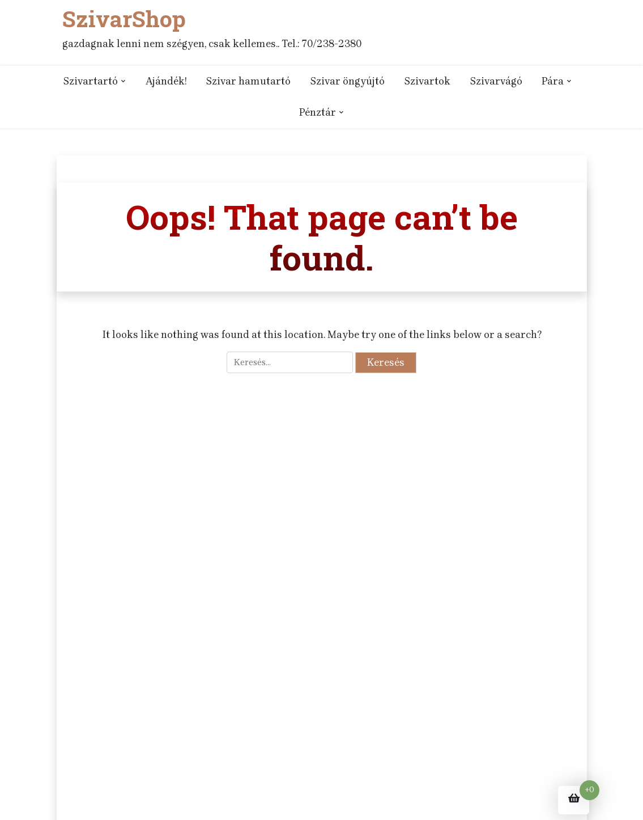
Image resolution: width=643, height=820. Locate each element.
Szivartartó (90, 81)
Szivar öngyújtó (347, 81)
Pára (553, 81)
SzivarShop (123, 19)
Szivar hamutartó (248, 81)
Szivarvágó (496, 81)
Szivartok (427, 81)
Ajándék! (166, 81)
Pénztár (317, 112)
